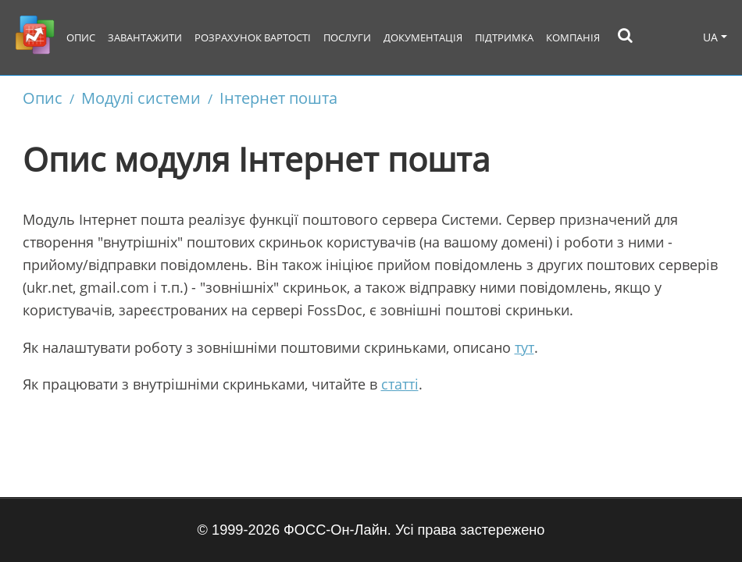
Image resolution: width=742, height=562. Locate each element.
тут (524, 347)
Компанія (573, 37)
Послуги (347, 37)
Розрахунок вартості (252, 37)
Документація (422, 37)
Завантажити (145, 37)
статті (400, 384)
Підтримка (504, 37)
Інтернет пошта (278, 97)
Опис (80, 37)
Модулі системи (141, 97)
